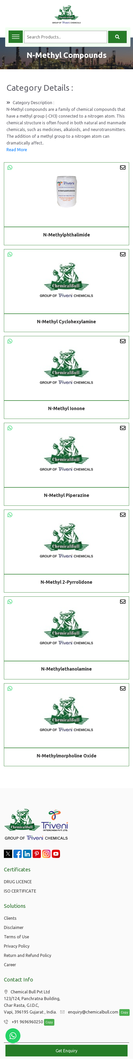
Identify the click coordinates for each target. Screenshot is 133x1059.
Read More (16, 149)
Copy (121, 1012)
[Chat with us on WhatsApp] (13, 1035)
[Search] (117, 37)
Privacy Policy (16, 946)
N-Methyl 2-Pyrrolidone (66, 583)
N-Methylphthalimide (66, 234)
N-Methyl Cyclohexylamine (66, 322)
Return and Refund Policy (27, 955)
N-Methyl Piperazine (66, 496)
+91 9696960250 (22, 1022)
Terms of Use (16, 936)
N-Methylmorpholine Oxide (67, 756)
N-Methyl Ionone (66, 409)
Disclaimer (14, 927)
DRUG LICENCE (18, 881)
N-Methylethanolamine (66, 669)
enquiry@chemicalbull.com (88, 1012)
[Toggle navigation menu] (16, 36)
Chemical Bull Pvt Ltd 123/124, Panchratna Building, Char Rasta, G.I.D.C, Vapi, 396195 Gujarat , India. (32, 1002)
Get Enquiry (66, 1050)
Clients (10, 918)
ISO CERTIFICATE (20, 891)
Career (10, 964)
